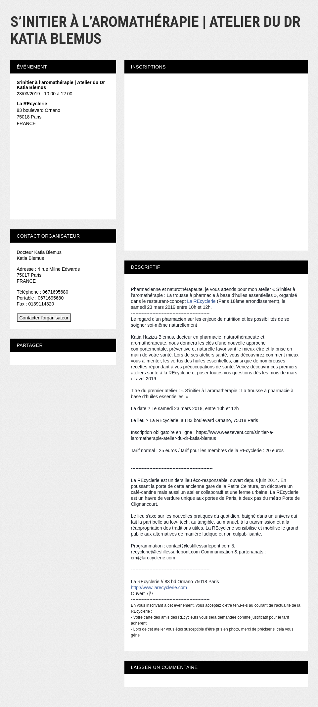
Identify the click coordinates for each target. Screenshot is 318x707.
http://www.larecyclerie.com (159, 587)
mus (220, 438)
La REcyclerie (201, 301)
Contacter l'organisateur (44, 317)
